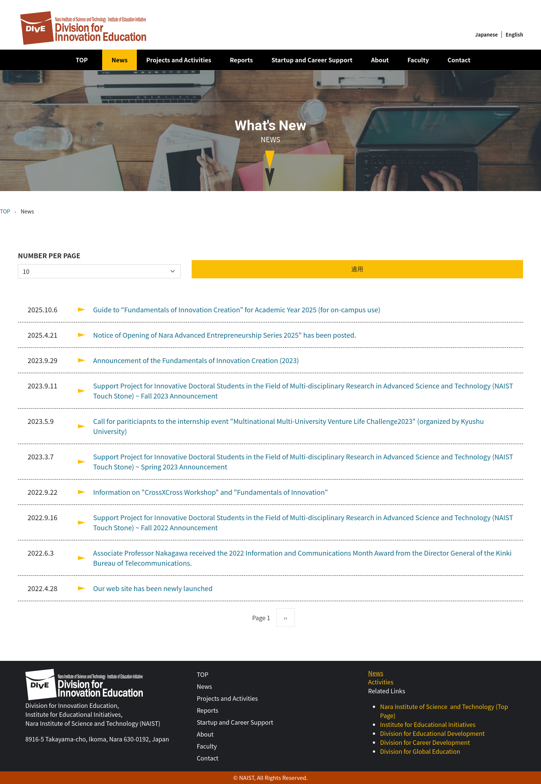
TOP (82, 59)
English (514, 34)
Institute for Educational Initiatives (427, 724)
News (119, 59)
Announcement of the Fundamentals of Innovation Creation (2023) (196, 360)
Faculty (418, 59)
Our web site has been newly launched (153, 588)
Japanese (486, 34)
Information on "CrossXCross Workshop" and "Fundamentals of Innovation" (210, 492)
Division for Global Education (420, 751)
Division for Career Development (425, 742)
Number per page (49, 255)
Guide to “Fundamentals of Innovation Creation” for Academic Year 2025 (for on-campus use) (237, 309)
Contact (458, 59)
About (380, 59)
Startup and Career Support (311, 59)
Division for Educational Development (432, 733)
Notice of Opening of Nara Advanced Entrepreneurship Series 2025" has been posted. (224, 335)
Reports (241, 59)
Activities (380, 681)
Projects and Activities (178, 59)
